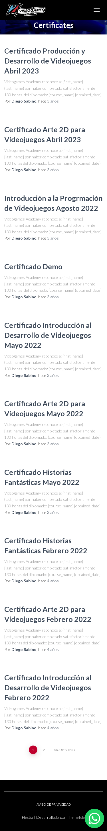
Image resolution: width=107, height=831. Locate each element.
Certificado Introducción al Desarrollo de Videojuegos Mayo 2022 (48, 335)
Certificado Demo (33, 266)
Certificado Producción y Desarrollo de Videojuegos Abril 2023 (47, 60)
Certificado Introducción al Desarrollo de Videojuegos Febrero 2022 (48, 687)
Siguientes (63, 750)
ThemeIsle (76, 817)
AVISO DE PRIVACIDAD (54, 804)
